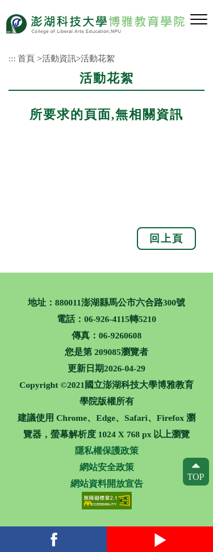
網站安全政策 (107, 467)
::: (12, 58)
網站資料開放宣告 (106, 483)
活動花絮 (98, 58)
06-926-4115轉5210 (120, 319)
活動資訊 (59, 58)
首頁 (26, 58)
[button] (198, 20)
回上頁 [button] (166, 238)
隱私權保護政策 (107, 450)
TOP (195, 477)
